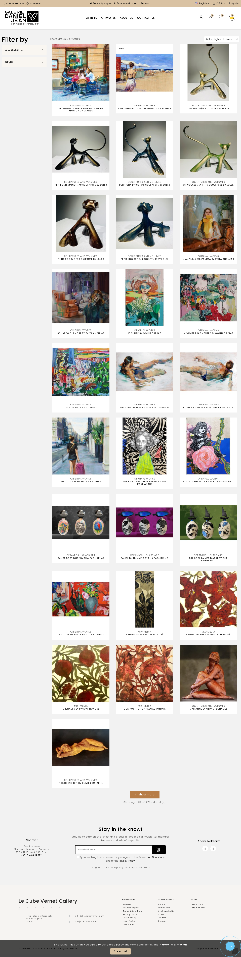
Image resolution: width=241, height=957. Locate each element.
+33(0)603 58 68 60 (86, 921)
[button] (24, 50)
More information (174, 944)
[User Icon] (233, 3)
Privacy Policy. (127, 860)
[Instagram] (213, 848)
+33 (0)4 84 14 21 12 (32, 855)
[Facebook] (205, 848)
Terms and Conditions (152, 857)
